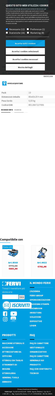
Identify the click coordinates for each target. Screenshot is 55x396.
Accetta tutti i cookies (25, 43)
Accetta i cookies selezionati (25, 51)
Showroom (36, 308)
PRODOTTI (9, 335)
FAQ (32, 335)
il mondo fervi (40, 283)
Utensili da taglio (12, 360)
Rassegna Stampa (39, 304)
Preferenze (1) (37, 29)
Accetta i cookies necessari (25, 59)
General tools (10, 377)
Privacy (19, 389)
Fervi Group (36, 295)
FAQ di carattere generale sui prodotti (39, 360)
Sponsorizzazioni (40, 299)
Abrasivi (7, 381)
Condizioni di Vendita (30, 389)
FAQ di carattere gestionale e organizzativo (39, 347)
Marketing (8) (37, 32)
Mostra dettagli (25, 67)
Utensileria (9, 373)
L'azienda (35, 291)
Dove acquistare (15, 83)
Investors (36, 312)
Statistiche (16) (17, 32)
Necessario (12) (17, 29)
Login (33, 325)
